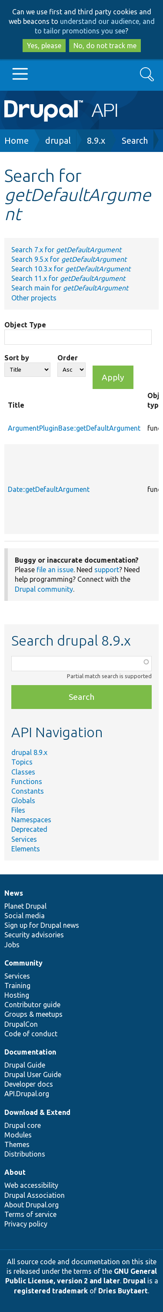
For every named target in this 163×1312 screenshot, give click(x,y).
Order (67, 358)
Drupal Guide (24, 1065)
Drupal (134, 1281)
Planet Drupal (25, 906)
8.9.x (96, 140)
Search (135, 140)
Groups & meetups (33, 1014)
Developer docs (28, 1084)
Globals (23, 800)
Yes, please (44, 45)
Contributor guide (32, 1005)
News (13, 893)
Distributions (24, 1154)
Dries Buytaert (123, 1291)
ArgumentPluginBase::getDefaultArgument (74, 428)
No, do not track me (104, 45)
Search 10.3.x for (70, 269)
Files (18, 810)
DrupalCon (21, 1024)
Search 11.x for (68, 278)
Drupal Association (34, 1195)
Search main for (69, 288)
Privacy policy (25, 1224)
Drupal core (22, 1125)
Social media (24, 916)
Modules (18, 1135)
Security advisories (34, 935)
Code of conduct (30, 1034)
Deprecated (29, 829)
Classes (23, 772)
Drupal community (44, 589)
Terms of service (30, 1214)
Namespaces (31, 820)
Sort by (16, 358)
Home (16, 140)
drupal (58, 140)
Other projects (34, 298)
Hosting (16, 995)
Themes (17, 1144)
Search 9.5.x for (68, 259)
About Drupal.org (31, 1205)
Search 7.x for (66, 250)
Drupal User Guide (32, 1074)
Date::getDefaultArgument (49, 489)
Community (23, 963)
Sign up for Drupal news (41, 925)
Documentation (30, 1052)
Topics (22, 762)
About (15, 1172)
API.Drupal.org (26, 1094)
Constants (27, 791)
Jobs (12, 945)
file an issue (55, 570)
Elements (25, 849)
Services (24, 839)
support (106, 570)
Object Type (25, 325)
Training (17, 985)
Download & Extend (37, 1112)
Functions (26, 781)
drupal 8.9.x (29, 752)
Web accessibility (31, 1185)
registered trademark (51, 1291)
